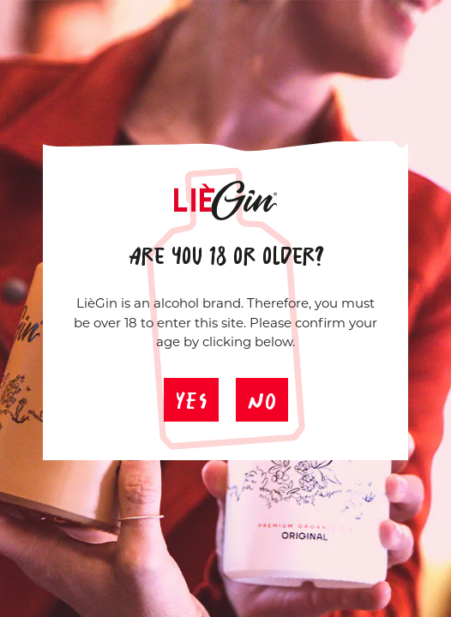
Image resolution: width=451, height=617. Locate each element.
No (262, 394)
